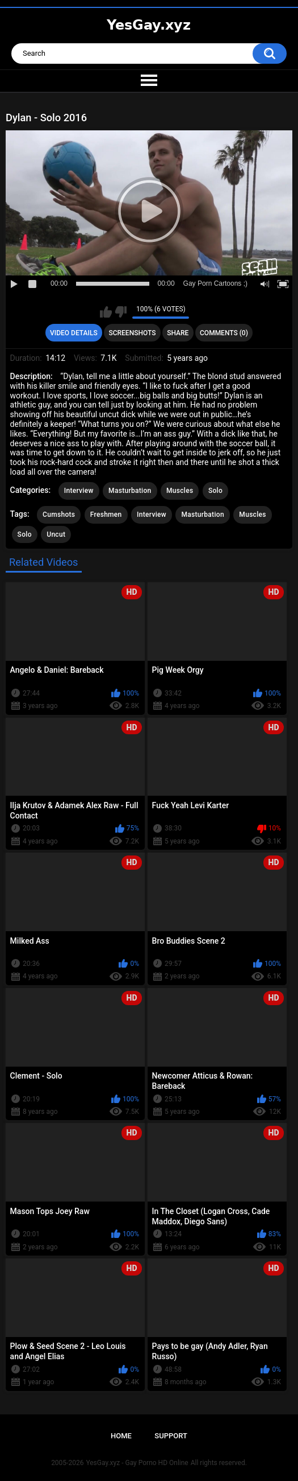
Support (170, 1435)
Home (121, 1435)
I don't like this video (121, 312)
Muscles (179, 491)
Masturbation (129, 491)
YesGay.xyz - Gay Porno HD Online (137, 1463)
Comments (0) (224, 333)
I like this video (106, 312)
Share (177, 333)
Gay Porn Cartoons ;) (215, 283)
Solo (215, 491)
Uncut (56, 534)
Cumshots (59, 515)
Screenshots (132, 333)
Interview (79, 491)
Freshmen (106, 515)
